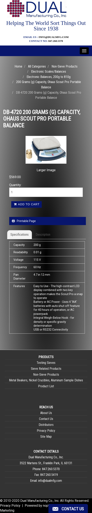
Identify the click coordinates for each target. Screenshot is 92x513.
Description (43, 235)
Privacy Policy (46, 431)
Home (18, 66)
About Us (46, 413)
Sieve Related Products (46, 369)
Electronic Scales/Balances (48, 71)
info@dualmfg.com (54, 37)
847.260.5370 (55, 40)
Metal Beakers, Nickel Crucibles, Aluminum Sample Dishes (46, 380)
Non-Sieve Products (64, 66)
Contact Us (46, 419)
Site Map (46, 437)
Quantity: (15, 185)
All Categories (37, 66)
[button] (68, 508)
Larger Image (46, 170)
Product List (46, 386)
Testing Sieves (46, 363)
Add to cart (26, 204)
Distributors (46, 425)
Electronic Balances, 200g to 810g (49, 77)
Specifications (19, 235)
